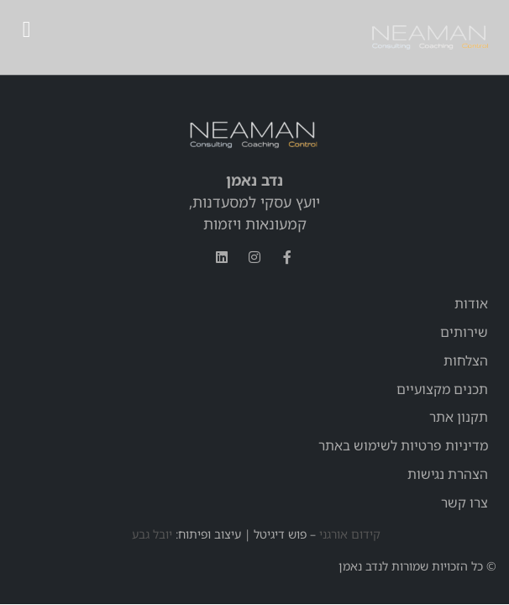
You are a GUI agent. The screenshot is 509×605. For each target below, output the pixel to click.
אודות (471, 303)
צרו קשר (464, 502)
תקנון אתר (458, 417)
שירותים (464, 332)
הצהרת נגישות (447, 474)
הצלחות (465, 360)
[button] (26, 30)
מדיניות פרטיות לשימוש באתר (403, 445)
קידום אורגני (349, 534)
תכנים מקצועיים (442, 389)
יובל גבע (150, 534)
